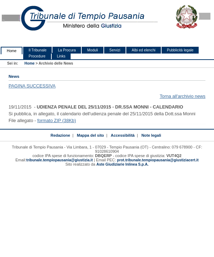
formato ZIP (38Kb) (56, 120)
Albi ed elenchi (144, 50)
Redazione (60, 135)
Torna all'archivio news (182, 96)
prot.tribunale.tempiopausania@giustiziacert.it (158, 160)
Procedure (37, 56)
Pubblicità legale (180, 50)
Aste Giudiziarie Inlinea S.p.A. (122, 164)
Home (11, 51)
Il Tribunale (37, 50)
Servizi (115, 50)
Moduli (92, 50)
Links (61, 56)
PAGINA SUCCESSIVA (32, 86)
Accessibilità (123, 135)
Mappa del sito (90, 135)
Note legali (151, 135)
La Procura (67, 50)
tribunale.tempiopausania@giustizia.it (59, 160)
